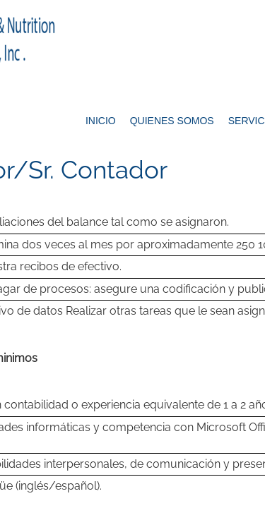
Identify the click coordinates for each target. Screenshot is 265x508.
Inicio (101, 120)
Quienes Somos (172, 120)
